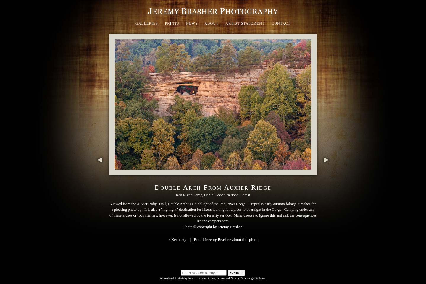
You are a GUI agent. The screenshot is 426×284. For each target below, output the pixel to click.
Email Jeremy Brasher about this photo (226, 239)
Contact (281, 23)
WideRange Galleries (252, 278)
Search (236, 273)
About (212, 23)
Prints (172, 23)
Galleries (146, 23)
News (192, 23)
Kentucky (178, 239)
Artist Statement (244, 23)
